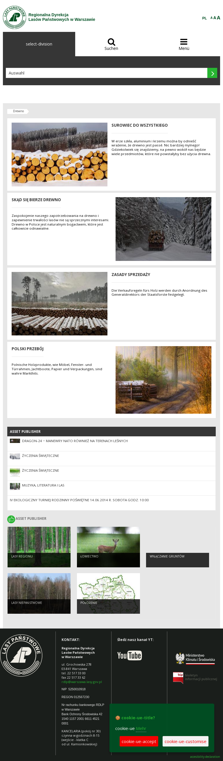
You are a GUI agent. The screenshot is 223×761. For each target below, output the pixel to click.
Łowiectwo (89, 556)
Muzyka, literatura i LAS (43, 485)
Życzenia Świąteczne (40, 455)
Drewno (18, 111)
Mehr (141, 728)
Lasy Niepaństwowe (26, 603)
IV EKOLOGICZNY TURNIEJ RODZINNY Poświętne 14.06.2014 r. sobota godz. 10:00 (79, 500)
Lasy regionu (22, 556)
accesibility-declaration (205, 756)
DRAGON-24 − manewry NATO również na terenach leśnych (75, 441)
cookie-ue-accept (139, 741)
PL (204, 18)
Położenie (88, 603)
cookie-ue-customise (185, 741)
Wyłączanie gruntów (167, 556)
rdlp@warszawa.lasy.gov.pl (82, 682)
